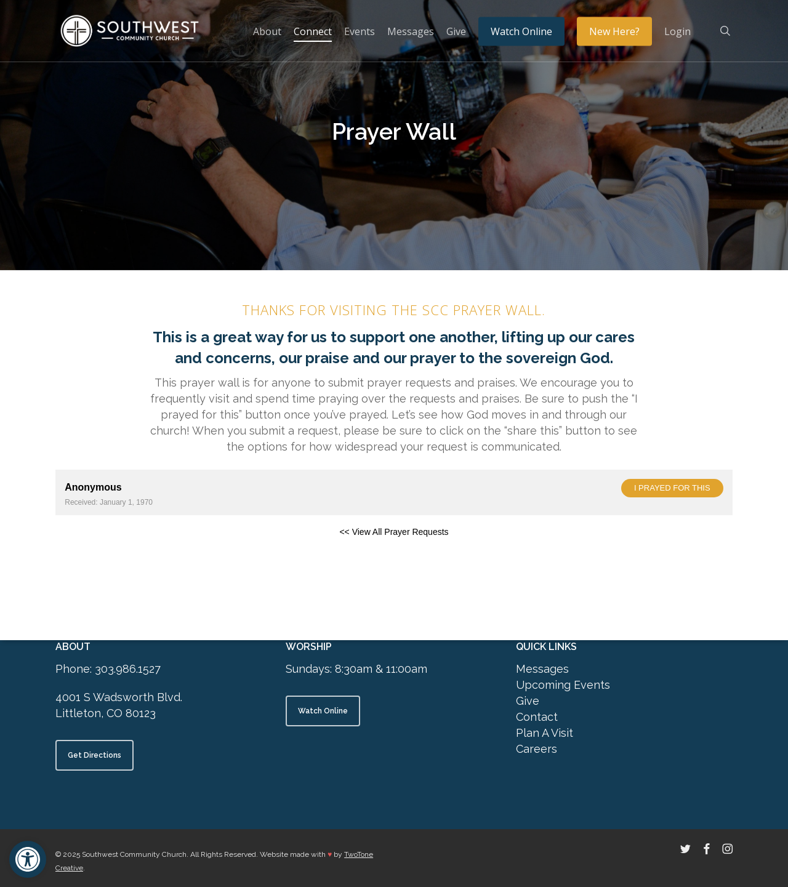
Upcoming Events (563, 684)
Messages (542, 668)
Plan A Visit (544, 732)
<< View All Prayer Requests (393, 532)
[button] (27, 859)
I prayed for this (672, 487)
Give (527, 700)
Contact (537, 716)
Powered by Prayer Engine (101, 551)
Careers (536, 748)
